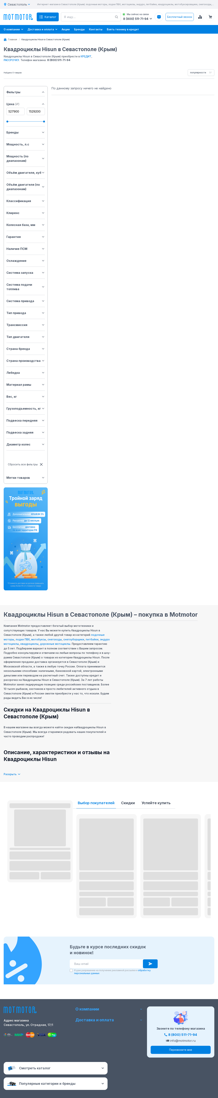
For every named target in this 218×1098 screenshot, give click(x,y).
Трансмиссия (25, 325)
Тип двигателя (25, 337)
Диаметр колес (25, 444)
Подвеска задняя (25, 432)
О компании (109, 1009)
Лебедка (25, 373)
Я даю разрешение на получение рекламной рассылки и (112, 972)
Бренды (25, 132)
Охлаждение (25, 261)
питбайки (92, 639)
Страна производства (25, 361)
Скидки (128, 803)
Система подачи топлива (25, 287)
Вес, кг (25, 396)
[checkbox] (71, 970)
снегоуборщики (73, 639)
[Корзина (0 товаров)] (210, 17)
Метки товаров (25, 478)
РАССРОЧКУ (11, 60)
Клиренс (25, 213)
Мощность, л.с (25, 144)
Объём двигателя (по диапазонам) (25, 187)
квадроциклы (29, 643)
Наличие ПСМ (25, 249)
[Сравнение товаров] (200, 17)
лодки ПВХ (23, 639)
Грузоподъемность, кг (25, 408)
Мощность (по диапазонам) (25, 158)
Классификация (25, 201)
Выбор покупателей (96, 803)
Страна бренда (25, 349)
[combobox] (201, 72)
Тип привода (25, 313)
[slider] (7, 121)
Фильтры (25, 92)
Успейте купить (155, 803)
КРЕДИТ (86, 56)
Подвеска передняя (25, 420)
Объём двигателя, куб (25, 172)
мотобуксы (38, 639)
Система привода (25, 301)
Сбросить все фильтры (25, 464)
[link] (45, 39)
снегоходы (55, 639)
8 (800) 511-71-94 (58, 60)
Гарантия (25, 237)
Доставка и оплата (109, 1020)
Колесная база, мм (25, 225)
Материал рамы (25, 384)
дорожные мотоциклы (55, 643)
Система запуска (25, 272)
